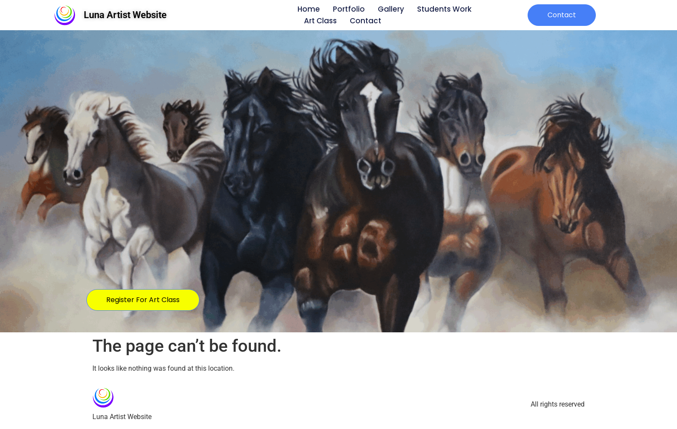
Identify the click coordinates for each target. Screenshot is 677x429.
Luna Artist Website (125, 14)
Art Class (320, 21)
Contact (365, 21)
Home (308, 9)
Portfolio (349, 9)
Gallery (391, 9)
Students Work (444, 9)
